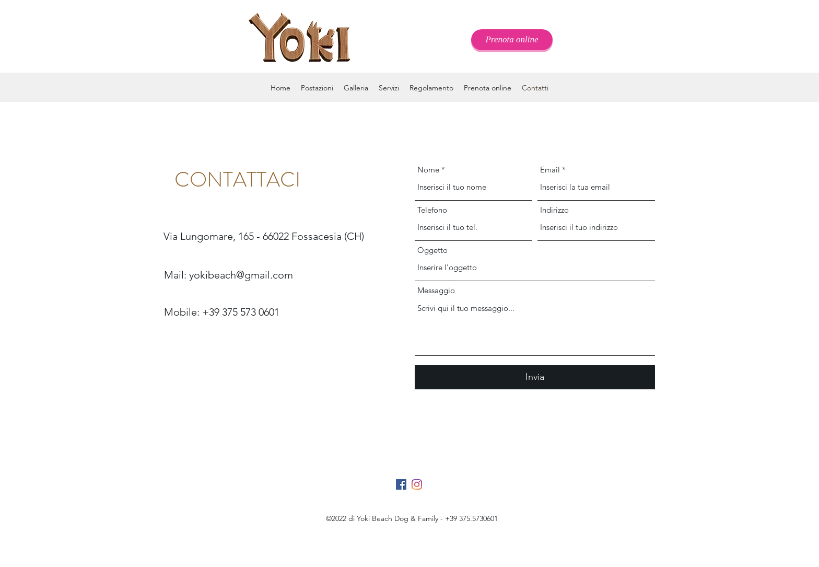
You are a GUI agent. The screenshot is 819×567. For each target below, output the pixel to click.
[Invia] (535, 377)
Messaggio (436, 290)
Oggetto (432, 250)
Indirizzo (554, 210)
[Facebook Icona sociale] (401, 484)
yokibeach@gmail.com (241, 275)
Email (550, 169)
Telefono (432, 210)
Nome (428, 169)
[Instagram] (417, 484)
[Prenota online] (512, 39)
